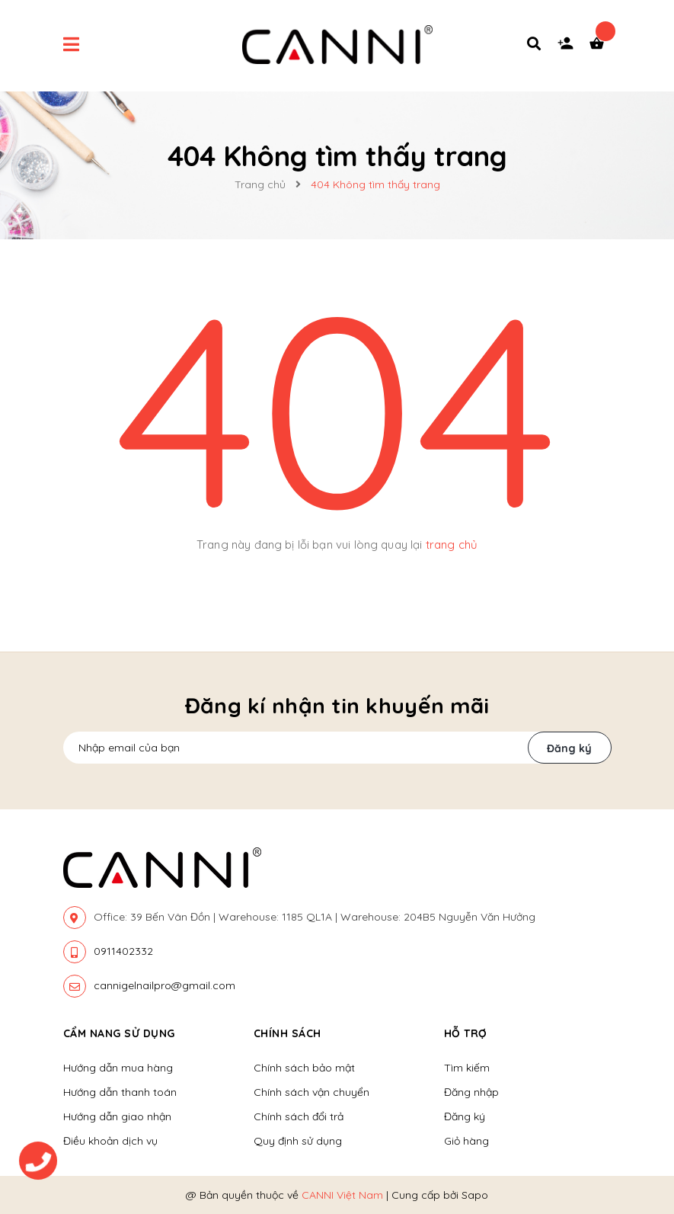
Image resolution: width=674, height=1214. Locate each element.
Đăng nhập (471, 1092)
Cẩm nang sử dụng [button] (119, 1033)
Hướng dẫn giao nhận (117, 1116)
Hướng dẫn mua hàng (118, 1068)
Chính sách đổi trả (298, 1116)
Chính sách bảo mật (304, 1068)
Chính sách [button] (287, 1033)
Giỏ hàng (466, 1141)
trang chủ (452, 544)
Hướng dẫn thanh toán (120, 1092)
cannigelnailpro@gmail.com (164, 985)
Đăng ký (569, 748)
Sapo (475, 1195)
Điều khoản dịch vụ (110, 1141)
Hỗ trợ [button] (465, 1033)
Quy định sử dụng (298, 1141)
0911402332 (123, 951)
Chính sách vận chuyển (311, 1092)
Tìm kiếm (467, 1068)
